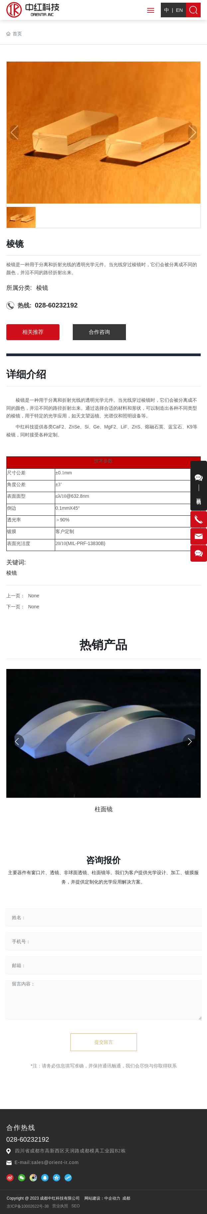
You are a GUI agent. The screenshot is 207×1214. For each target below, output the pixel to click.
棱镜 (42, 319)
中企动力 (112, 1206)
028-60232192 (56, 337)
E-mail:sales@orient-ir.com (47, 1162)
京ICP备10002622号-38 (28, 1210)
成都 (126, 1206)
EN (179, 18)
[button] (190, 853)
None (33, 626)
